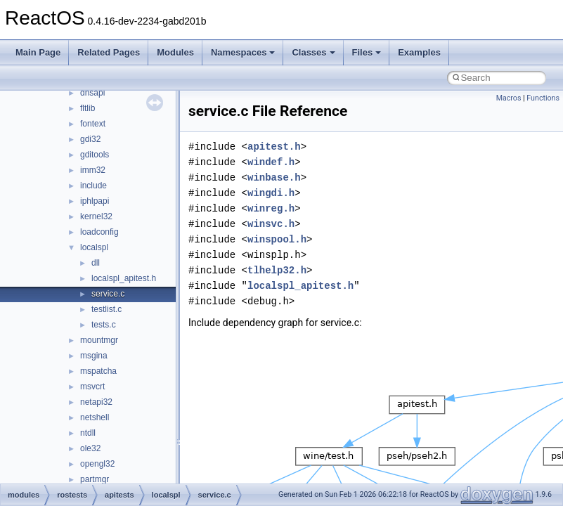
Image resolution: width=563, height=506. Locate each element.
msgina (94, 356)
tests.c (103, 325)
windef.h (271, 162)
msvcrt (92, 386)
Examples (419, 52)
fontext (92, 124)
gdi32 (90, 139)
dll (95, 263)
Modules (175, 52)
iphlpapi (94, 201)
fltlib (87, 108)
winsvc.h (271, 224)
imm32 (92, 170)
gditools (94, 155)
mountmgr (99, 340)
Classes (313, 52)
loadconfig (99, 232)
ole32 (90, 448)
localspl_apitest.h (123, 278)
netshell (94, 417)
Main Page (37, 52)
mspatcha (98, 371)
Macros (509, 98)
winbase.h (274, 177)
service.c (107, 294)
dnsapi (92, 93)
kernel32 (96, 216)
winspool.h (276, 239)
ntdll (88, 433)
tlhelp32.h (276, 270)
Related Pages (108, 52)
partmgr (94, 479)
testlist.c (106, 309)
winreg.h (271, 208)
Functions (542, 98)
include (93, 185)
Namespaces (243, 52)
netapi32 (96, 402)
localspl (94, 247)
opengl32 (97, 464)
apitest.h (274, 146)
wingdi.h (271, 193)
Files (367, 52)
